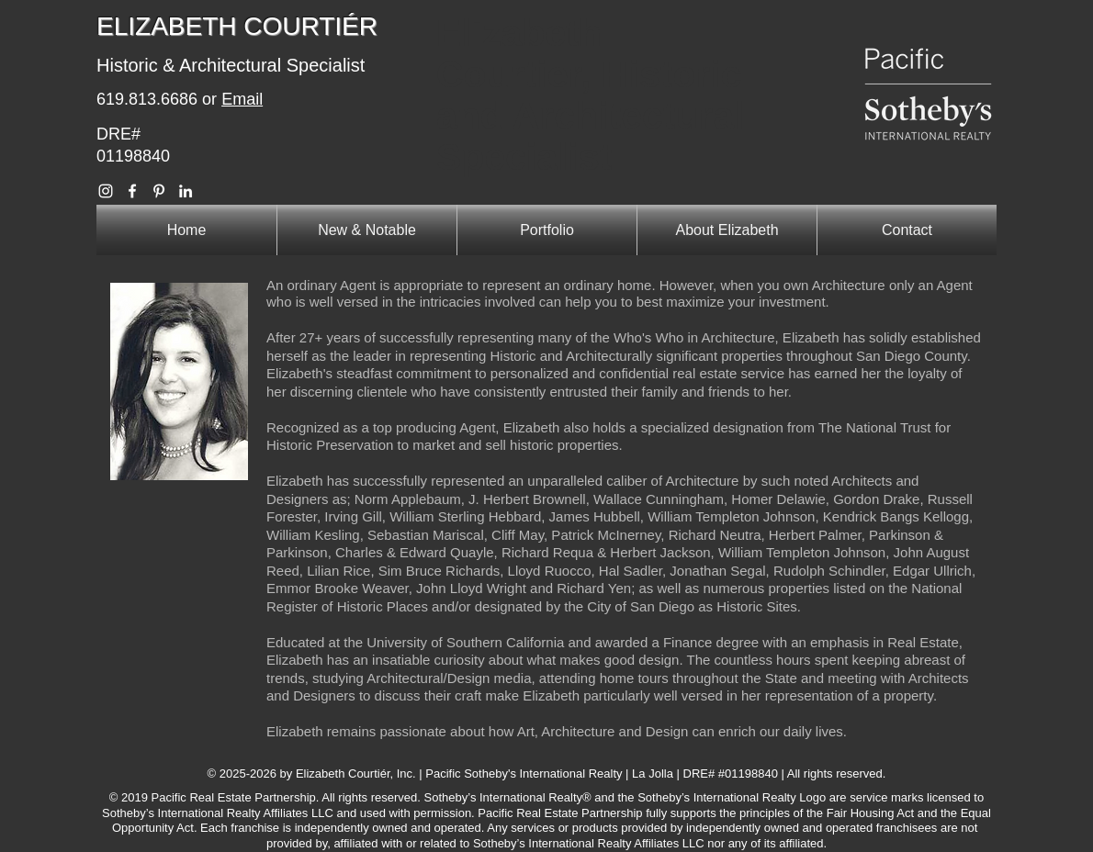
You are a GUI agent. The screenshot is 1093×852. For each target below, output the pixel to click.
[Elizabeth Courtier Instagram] (105, 191)
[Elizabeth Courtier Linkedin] (185, 191)
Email (242, 99)
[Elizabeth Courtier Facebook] (132, 191)
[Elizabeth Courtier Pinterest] (159, 191)
